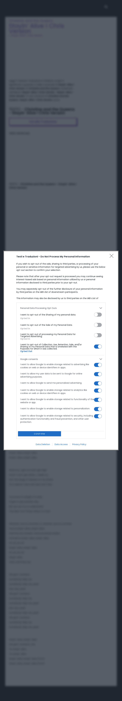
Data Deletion (43, 444)
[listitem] (61, 308)
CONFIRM (39, 434)
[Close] (112, 257)
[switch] (98, 315)
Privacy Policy (79, 444)
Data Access (61, 444)
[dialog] (61, 350)
